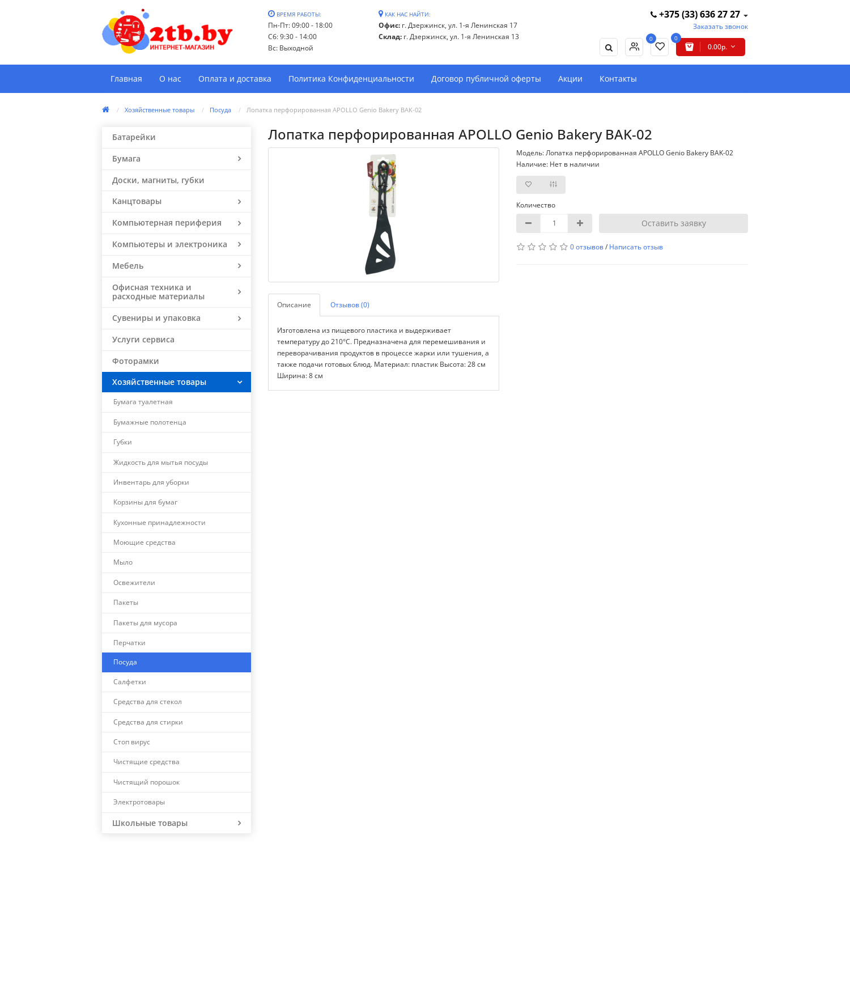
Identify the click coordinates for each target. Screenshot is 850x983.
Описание (294, 305)
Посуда (220, 109)
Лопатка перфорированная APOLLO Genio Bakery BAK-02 (334, 109)
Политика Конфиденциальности (351, 78)
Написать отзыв (636, 247)
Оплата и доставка (234, 78)
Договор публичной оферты (486, 78)
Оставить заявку (673, 223)
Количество (535, 205)
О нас (170, 78)
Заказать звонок (720, 26)
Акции (570, 78)
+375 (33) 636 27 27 (696, 14)
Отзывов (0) (349, 305)
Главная (126, 78)
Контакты (618, 78)
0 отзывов (587, 247)
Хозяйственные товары (159, 109)
